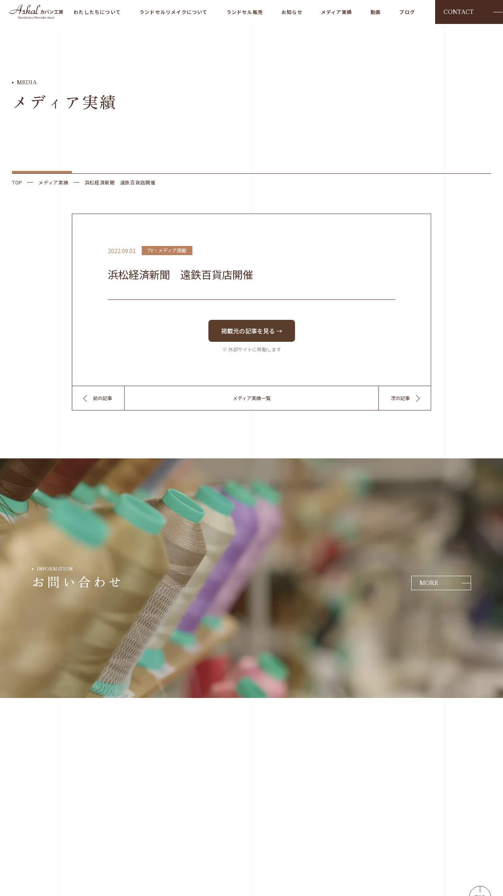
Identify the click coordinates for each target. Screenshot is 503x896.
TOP (17, 182)
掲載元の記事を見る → (251, 331)
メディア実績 (53, 182)
